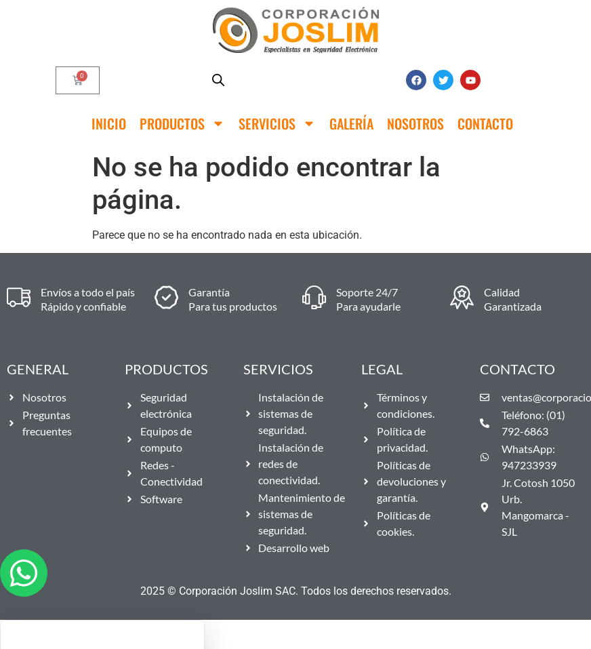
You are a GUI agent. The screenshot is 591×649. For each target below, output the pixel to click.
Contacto (485, 123)
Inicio (108, 123)
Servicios (277, 123)
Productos (182, 123)
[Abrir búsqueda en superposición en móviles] (218, 80)
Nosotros (415, 123)
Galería (351, 123)
